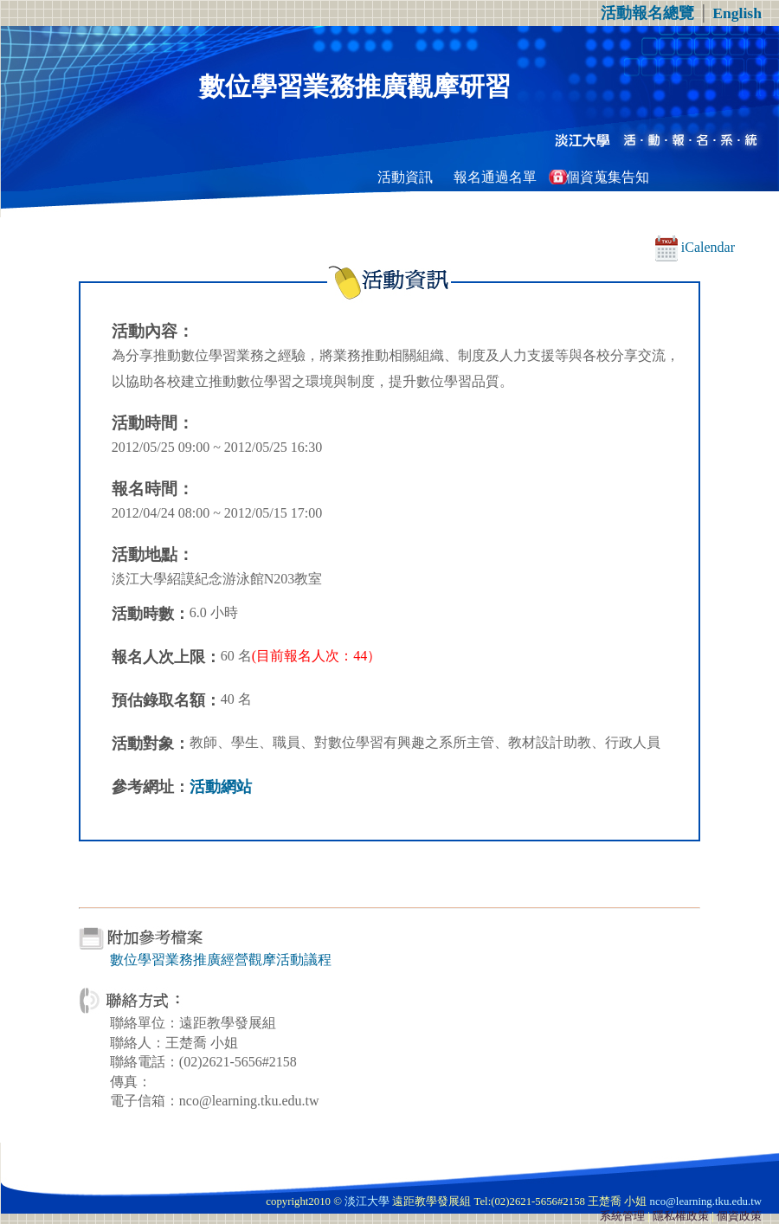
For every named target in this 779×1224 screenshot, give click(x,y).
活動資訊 (405, 177)
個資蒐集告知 (607, 177)
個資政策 (739, 1216)
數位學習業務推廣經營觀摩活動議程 (221, 959)
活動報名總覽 (647, 13)
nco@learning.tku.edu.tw (706, 1201)
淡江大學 (367, 1201)
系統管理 (622, 1216)
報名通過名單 (495, 177)
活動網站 (221, 787)
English (737, 13)
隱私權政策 (681, 1216)
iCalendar (695, 247)
